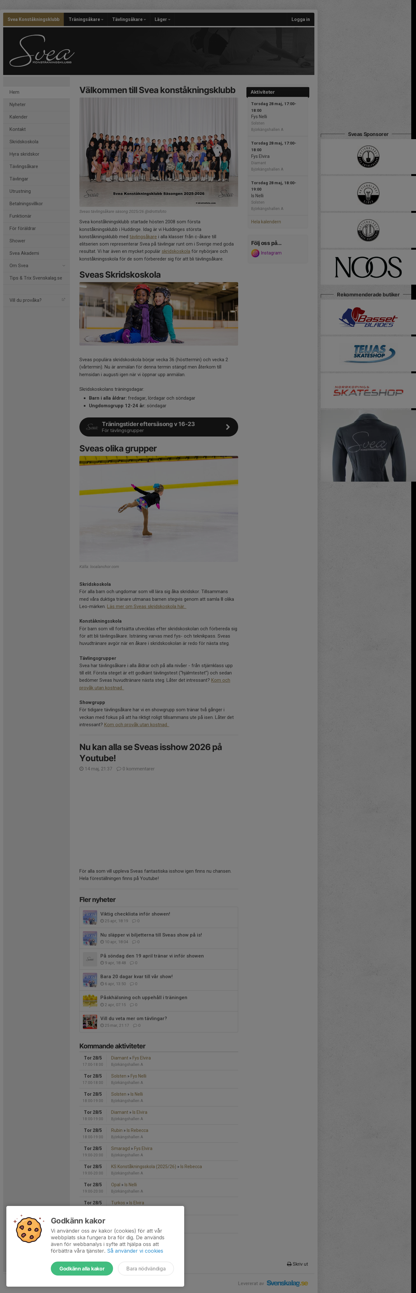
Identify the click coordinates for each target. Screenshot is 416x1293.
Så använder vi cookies (135, 1251)
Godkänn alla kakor (81, 1268)
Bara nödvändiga (145, 1268)
